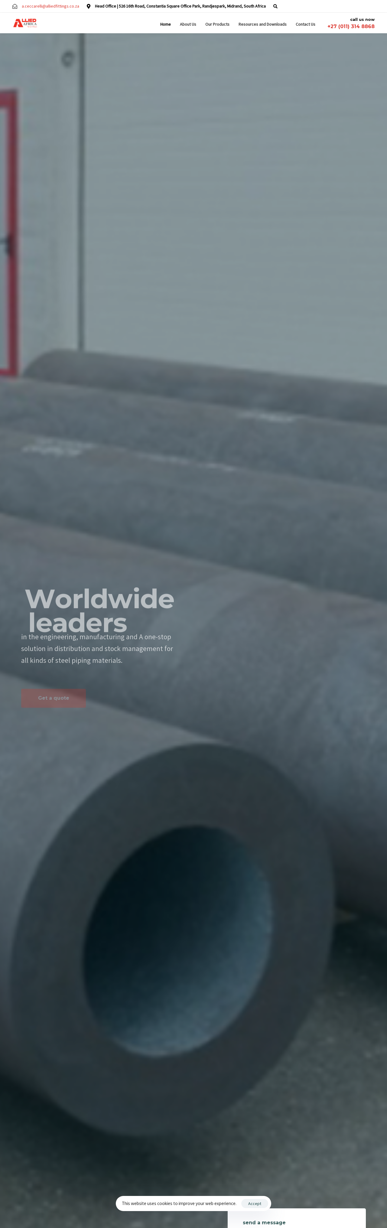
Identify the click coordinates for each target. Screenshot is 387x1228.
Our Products (217, 24)
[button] (275, 6)
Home (165, 24)
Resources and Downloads (263, 24)
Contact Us (305, 24)
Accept (254, 1203)
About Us (188, 24)
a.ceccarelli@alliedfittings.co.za (50, 6)
